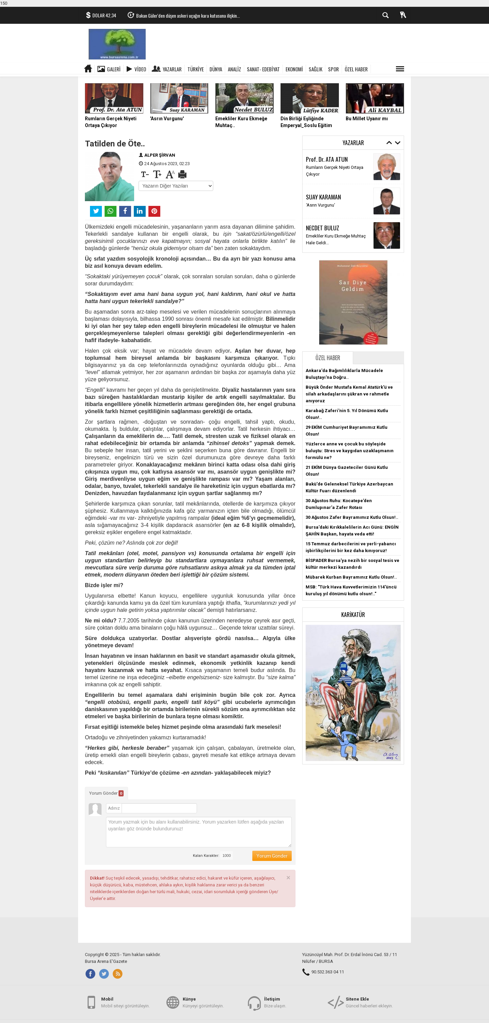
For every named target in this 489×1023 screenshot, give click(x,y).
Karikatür (353, 615)
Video (140, 69)
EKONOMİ (294, 69)
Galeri (114, 69)
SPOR (333, 69)
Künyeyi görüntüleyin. (203, 1002)
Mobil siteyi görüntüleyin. (125, 1002)
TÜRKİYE (195, 69)
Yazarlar (172, 69)
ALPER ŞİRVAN (159, 155)
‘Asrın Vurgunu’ (320, 205)
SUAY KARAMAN (323, 196)
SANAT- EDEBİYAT (263, 69)
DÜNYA (216, 69)
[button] (353, 692)
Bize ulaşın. (275, 1002)
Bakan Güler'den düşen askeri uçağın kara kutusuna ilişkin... (188, 15)
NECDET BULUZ (322, 227)
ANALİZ (234, 69)
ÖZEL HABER (356, 69)
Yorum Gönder (106, 793)
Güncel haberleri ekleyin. (369, 1002)
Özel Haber (327, 358)
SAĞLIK (315, 69)
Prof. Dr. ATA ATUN (327, 159)
